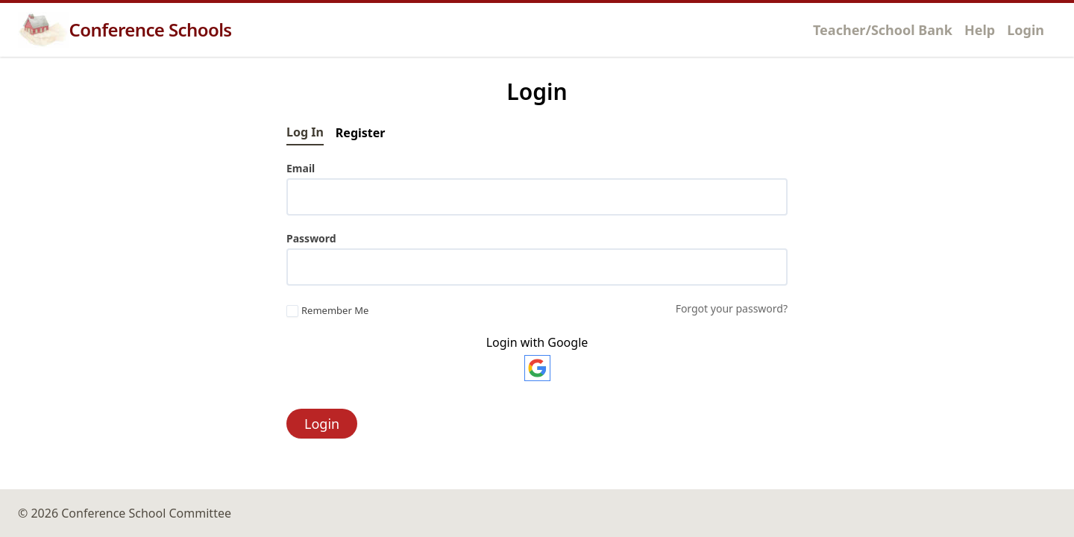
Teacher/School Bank (882, 30)
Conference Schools (125, 30)
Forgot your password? (732, 308)
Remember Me (327, 311)
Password (311, 238)
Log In (305, 132)
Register (361, 133)
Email (300, 168)
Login (1025, 30)
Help (979, 30)
